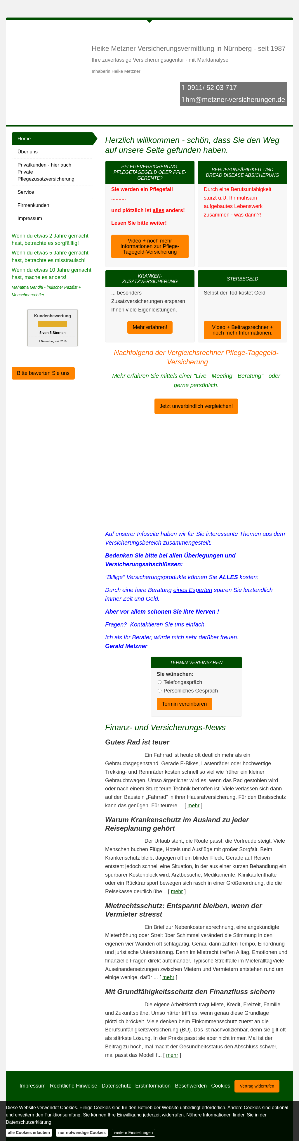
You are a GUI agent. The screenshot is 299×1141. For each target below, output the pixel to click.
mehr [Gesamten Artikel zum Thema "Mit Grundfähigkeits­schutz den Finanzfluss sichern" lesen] (172, 1055)
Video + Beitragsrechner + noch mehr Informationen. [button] (242, 307)
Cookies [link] (220, 1085)
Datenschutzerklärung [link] (168, 461)
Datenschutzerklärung (28, 1122)
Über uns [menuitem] (28, 152)
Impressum (33, 1085)
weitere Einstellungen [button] (133, 1132)
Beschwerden (191, 1085)
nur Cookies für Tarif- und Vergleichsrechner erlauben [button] (198, 500)
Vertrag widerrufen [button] (257, 1085)
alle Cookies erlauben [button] (175, 479)
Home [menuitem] (24, 138)
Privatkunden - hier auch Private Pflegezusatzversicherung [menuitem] (46, 172)
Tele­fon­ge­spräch (183, 682)
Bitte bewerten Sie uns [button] (43, 373)
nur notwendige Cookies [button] (82, 1132)
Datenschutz (116, 1085)
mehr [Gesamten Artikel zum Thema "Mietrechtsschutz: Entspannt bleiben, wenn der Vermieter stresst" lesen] (168, 977)
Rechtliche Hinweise (73, 1085)
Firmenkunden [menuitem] (33, 205)
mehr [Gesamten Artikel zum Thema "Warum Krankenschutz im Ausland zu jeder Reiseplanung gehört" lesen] (177, 891)
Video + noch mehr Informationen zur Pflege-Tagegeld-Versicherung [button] (149, 246)
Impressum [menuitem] (30, 218)
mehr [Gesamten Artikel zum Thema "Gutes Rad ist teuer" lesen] (193, 805)
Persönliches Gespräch (191, 691)
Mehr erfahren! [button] (150, 327)
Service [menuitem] (26, 192)
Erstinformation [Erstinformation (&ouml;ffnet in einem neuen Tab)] (153, 1085)
